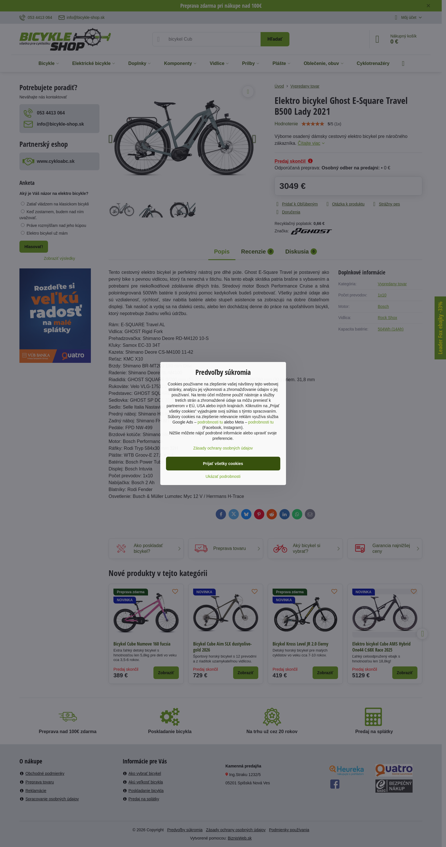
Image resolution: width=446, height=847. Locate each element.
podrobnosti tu (210, 422)
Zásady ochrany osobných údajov (223, 448)
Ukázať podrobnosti (223, 476)
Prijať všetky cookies (223, 463)
